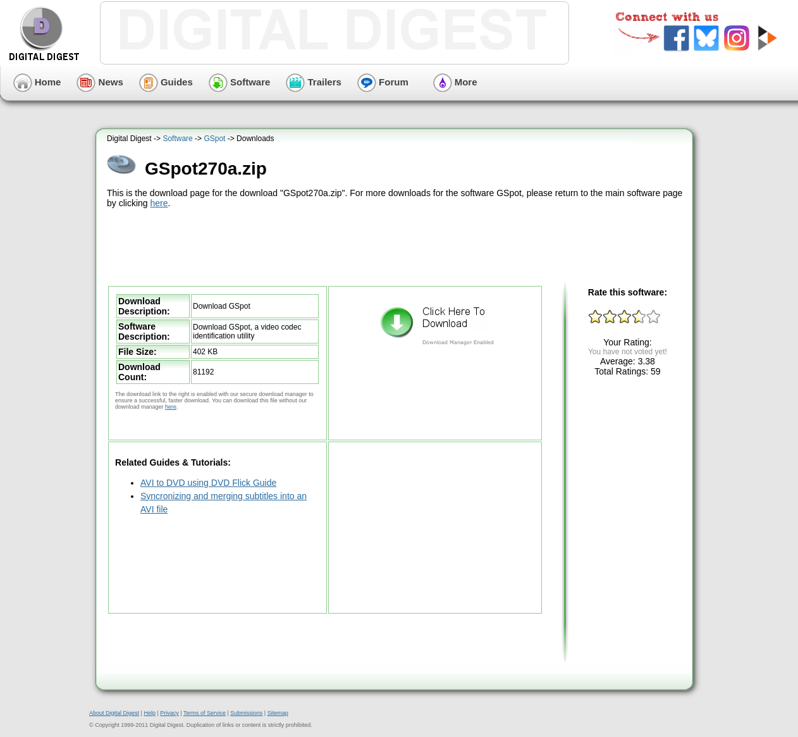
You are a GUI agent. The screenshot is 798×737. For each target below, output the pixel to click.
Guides (166, 82)
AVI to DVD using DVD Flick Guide (208, 483)
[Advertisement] (396, 245)
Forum (382, 82)
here (159, 203)
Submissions (246, 713)
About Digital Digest (114, 713)
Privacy (169, 713)
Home (37, 82)
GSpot (214, 138)
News (100, 82)
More (455, 82)
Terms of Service (204, 713)
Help (150, 713)
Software (240, 82)
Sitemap (277, 713)
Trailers (313, 82)
